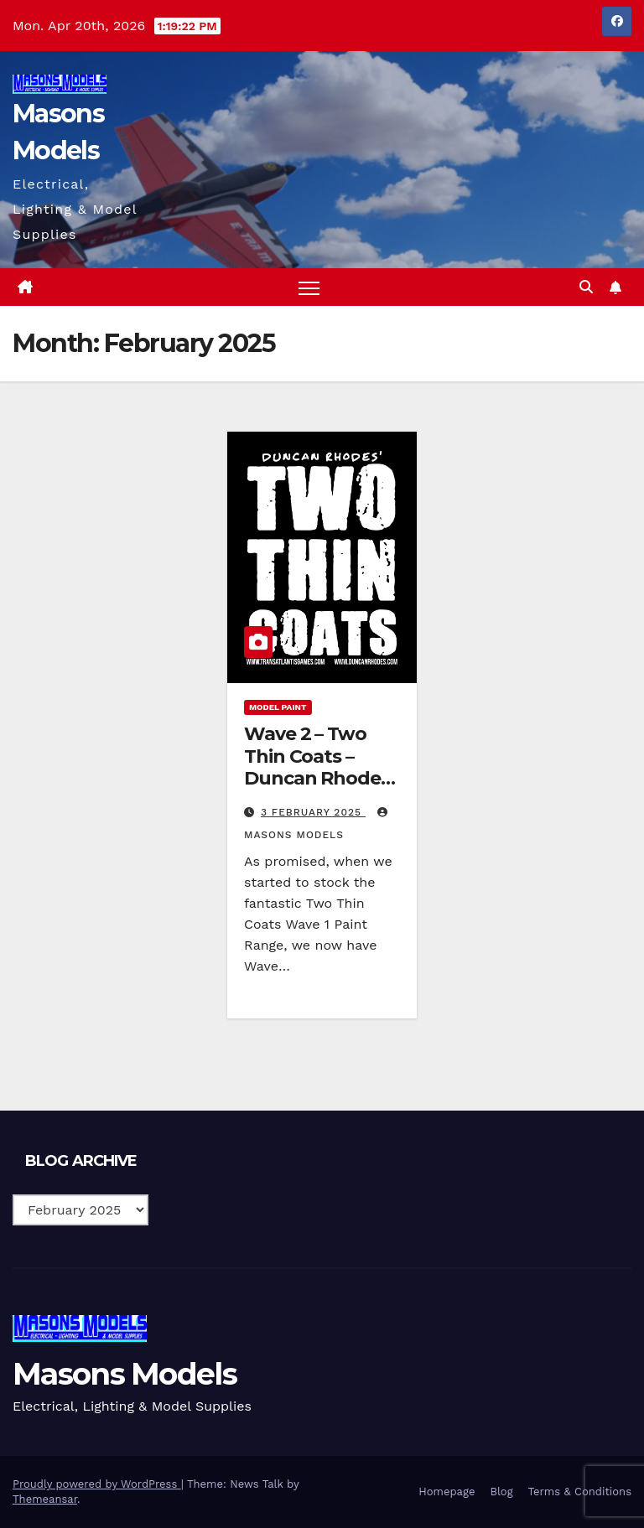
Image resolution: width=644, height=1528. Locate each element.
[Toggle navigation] (309, 287)
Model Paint (278, 707)
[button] (586, 287)
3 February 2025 (313, 812)
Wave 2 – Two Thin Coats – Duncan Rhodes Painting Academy (317, 778)
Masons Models (124, 1373)
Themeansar (45, 1499)
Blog (501, 1491)
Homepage (446, 1491)
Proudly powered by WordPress (97, 1484)
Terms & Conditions (579, 1491)
